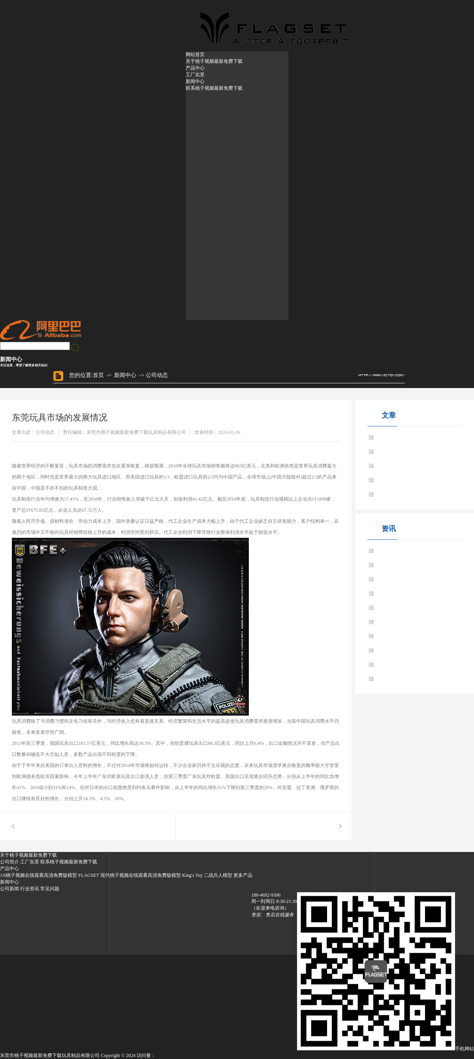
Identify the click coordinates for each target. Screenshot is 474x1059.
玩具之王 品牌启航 (55, 826)
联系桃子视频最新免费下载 (214, 88)
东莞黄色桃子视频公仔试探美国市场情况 (418, 494)
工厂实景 (195, 74)
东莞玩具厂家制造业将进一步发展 (411, 622)
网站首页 (195, 54)
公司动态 (157, 375)
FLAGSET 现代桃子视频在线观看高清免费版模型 (129, 875)
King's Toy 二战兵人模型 (207, 875)
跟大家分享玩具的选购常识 (404, 664)
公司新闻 (9, 888)
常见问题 (49, 888)
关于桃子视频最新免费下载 (214, 61)
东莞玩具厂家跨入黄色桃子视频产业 (414, 480)
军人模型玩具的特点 (397, 650)
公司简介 (9, 862)
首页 (98, 375)
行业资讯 (29, 888)
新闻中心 (195, 81)
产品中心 (195, 68)
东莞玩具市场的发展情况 (402, 451)
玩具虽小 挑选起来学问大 (305, 826)
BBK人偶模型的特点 (397, 636)
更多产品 (242, 875)
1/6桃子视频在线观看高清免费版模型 (38, 875)
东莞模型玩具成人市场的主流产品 (411, 679)
